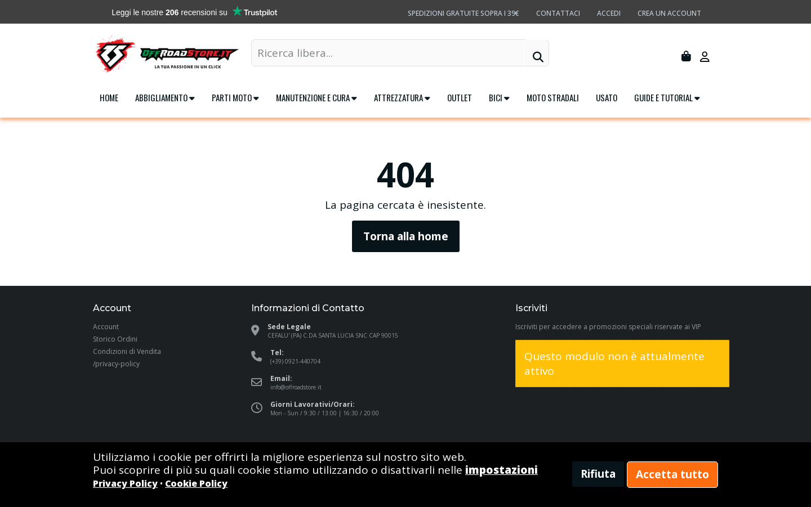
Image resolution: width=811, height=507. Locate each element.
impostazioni (501, 470)
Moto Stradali (553, 97)
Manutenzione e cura (316, 97)
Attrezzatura (402, 97)
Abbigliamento (165, 97)
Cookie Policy (196, 483)
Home (109, 97)
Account (106, 326)
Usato (606, 97)
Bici (499, 97)
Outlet (459, 97)
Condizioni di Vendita (127, 351)
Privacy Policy (125, 483)
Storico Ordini (115, 339)
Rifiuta (598, 473)
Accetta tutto (672, 474)
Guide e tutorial (667, 97)
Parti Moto (235, 97)
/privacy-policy (116, 364)
